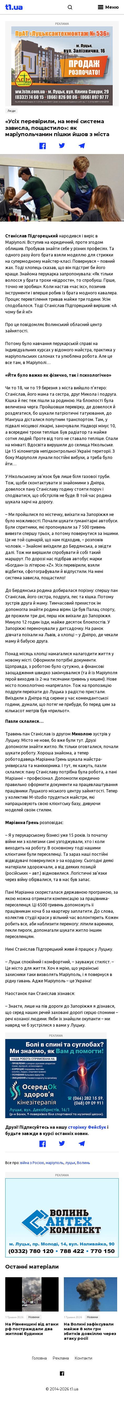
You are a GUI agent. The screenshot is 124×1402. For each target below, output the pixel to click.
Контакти (83, 1358)
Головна (39, 1358)
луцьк (70, 1163)
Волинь (83, 1163)
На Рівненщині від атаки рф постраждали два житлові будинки (32, 1329)
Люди (11, 110)
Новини (33, 1317)
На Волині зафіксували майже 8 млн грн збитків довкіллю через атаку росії (90, 1331)
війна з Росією (32, 1163)
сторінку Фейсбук (87, 1127)
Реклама (61, 1358)
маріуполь (55, 1163)
